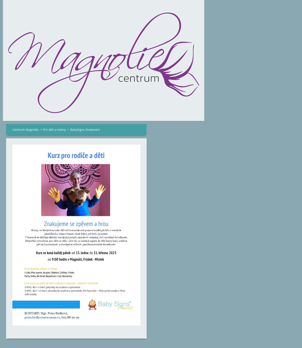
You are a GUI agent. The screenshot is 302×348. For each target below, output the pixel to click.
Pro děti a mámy (54, 130)
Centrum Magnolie (25, 130)
